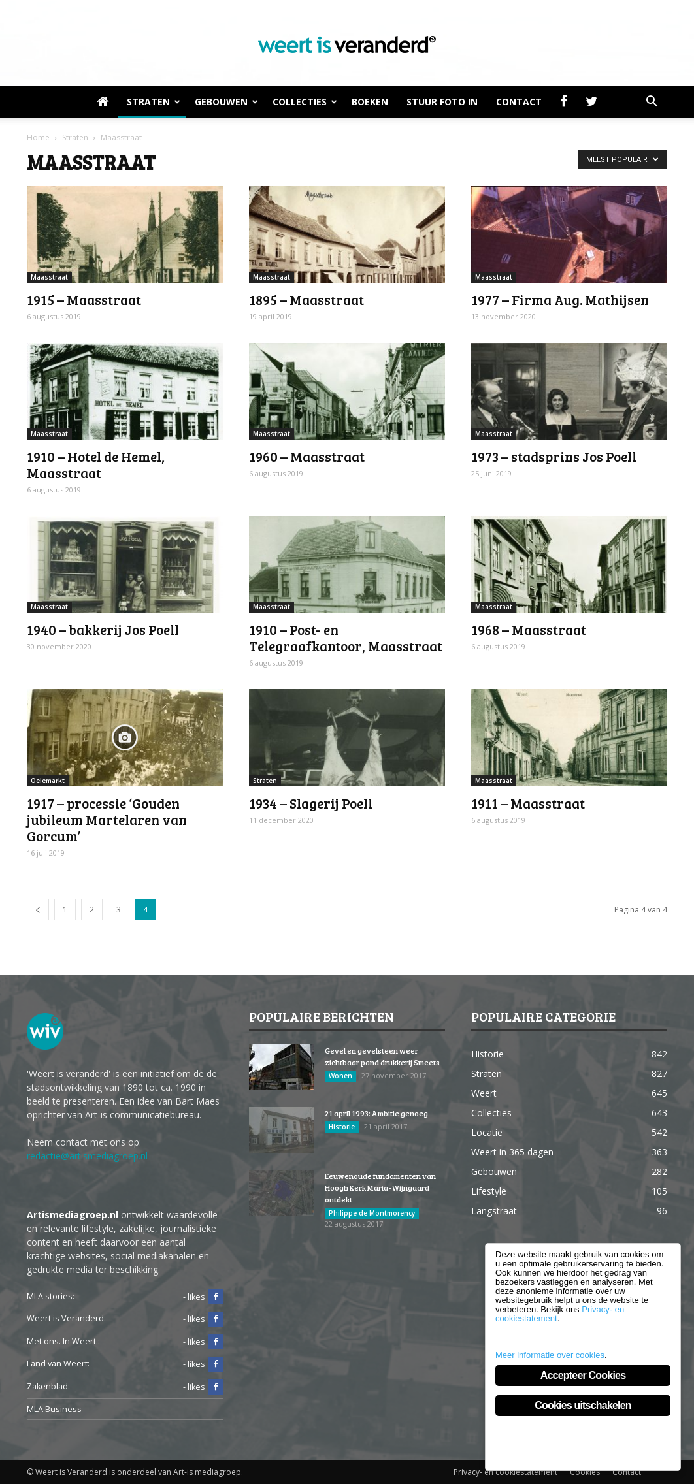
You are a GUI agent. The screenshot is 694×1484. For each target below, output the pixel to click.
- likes (203, 1297)
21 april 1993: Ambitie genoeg (376, 1113)
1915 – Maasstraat (84, 299)
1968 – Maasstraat (528, 629)
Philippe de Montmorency (372, 1213)
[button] (651, 102)
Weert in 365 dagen (512, 1152)
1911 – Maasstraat (528, 803)
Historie (342, 1126)
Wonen (340, 1075)
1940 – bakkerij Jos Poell (103, 629)
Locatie (487, 1132)
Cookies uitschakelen (583, 1405)
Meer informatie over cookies (549, 1355)
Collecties (305, 101)
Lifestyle (488, 1191)
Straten (153, 101)
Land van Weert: (58, 1363)
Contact (519, 101)
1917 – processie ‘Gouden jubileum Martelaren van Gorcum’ (107, 819)
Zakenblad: (48, 1386)
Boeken (370, 101)
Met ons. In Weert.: (63, 1341)
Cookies (585, 1471)
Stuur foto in (442, 101)
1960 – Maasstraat (307, 456)
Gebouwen (226, 101)
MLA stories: (50, 1296)
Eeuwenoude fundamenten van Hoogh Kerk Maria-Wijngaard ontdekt (380, 1187)
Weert (484, 1093)
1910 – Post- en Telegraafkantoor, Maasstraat (345, 637)
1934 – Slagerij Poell (310, 803)
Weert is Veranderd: (66, 1318)
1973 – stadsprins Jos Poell (553, 456)
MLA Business (54, 1409)
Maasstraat (49, 277)
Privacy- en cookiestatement (505, 1471)
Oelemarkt (48, 780)
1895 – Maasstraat (306, 299)
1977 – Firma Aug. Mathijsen (560, 299)
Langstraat (494, 1210)
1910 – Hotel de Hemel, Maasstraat (96, 464)
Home (38, 137)
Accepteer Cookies (582, 1375)
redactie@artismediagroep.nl (87, 1156)
